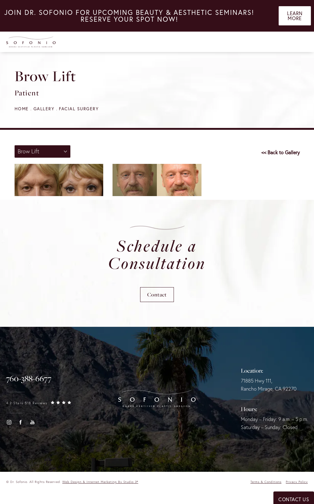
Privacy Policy (297, 482)
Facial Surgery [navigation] (79, 109)
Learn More (295, 15)
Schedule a (157, 254)
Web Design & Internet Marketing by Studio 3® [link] (100, 482)
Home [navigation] (22, 109)
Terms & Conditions (265, 482)
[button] (9, 422)
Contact (157, 294)
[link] (28, 378)
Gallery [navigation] (44, 109)
